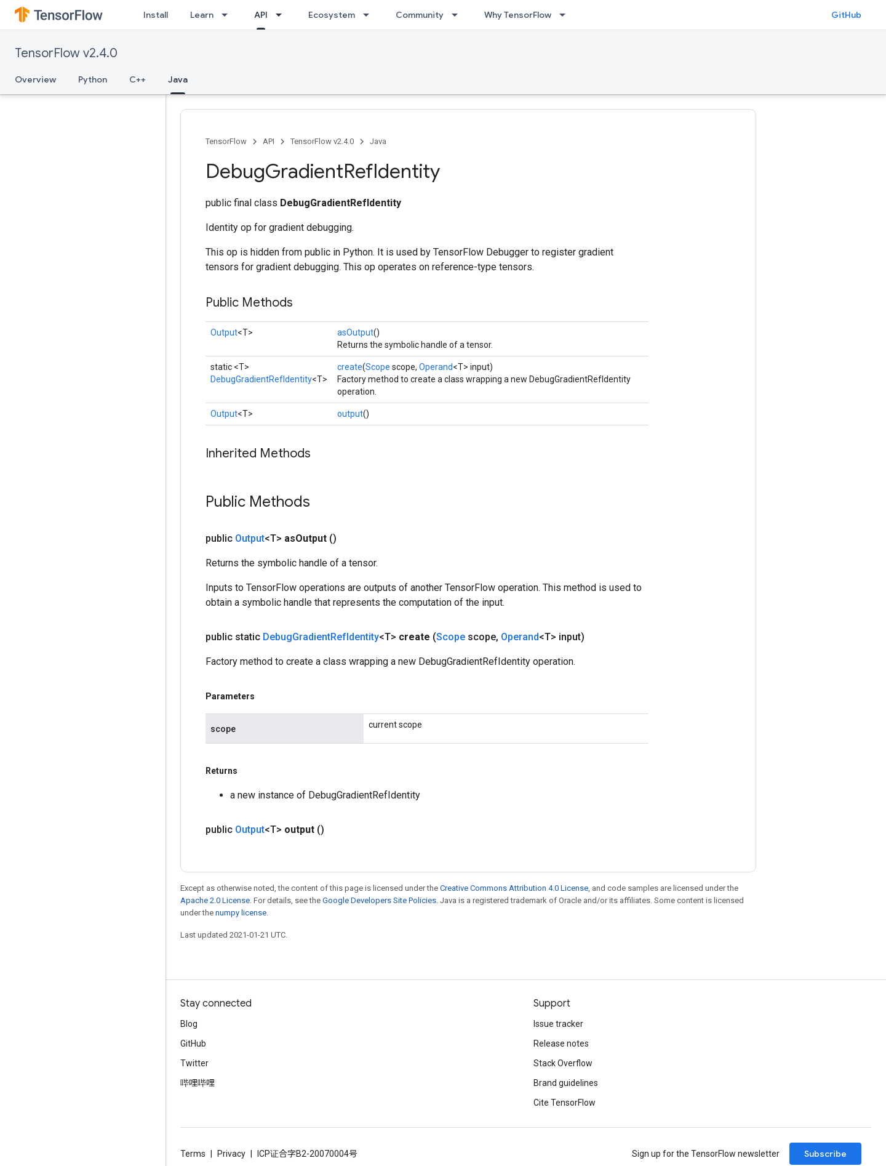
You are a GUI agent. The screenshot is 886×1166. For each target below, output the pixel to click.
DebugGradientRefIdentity (261, 379)
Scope (377, 367)
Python (92, 79)
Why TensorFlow (517, 14)
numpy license (240, 912)
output (350, 414)
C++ (137, 79)
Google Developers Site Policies (379, 900)
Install (155, 14)
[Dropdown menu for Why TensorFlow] (566, 15)
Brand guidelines (565, 1083)
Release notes (561, 1043)
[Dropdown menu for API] (282, 15)
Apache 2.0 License (215, 900)
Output (223, 332)
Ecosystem (331, 14)
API (268, 141)
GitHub (846, 14)
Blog (189, 1024)
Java (378, 141)
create (349, 367)
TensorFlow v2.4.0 (66, 53)
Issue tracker (558, 1024)
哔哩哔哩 (197, 1083)
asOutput (355, 332)
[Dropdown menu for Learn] (228, 15)
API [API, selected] (261, 14)
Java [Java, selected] (178, 79)
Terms (193, 1154)
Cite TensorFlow (564, 1103)
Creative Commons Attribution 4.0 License (514, 888)
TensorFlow (226, 141)
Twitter (194, 1063)
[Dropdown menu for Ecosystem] (370, 15)
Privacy (231, 1154)
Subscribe (825, 1153)
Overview (35, 79)
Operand (436, 367)
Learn (202, 14)
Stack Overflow (563, 1063)
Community (420, 14)
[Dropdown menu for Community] (458, 15)
